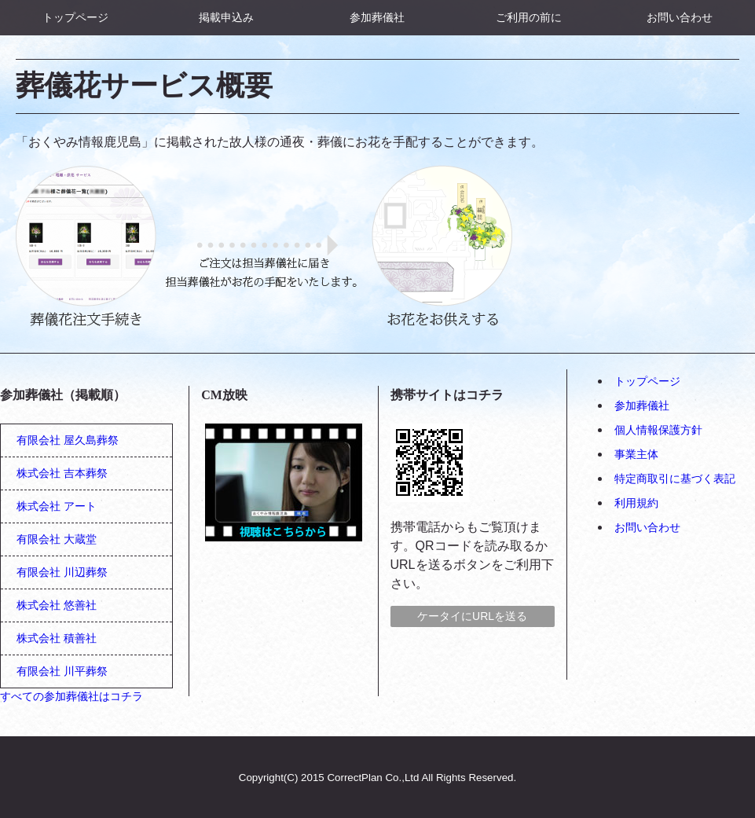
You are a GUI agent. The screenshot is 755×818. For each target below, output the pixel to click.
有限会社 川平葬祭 (62, 671)
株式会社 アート (56, 506)
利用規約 (636, 503)
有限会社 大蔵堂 (56, 539)
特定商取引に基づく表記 (674, 478)
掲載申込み (226, 17)
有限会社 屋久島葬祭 (67, 440)
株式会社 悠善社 (56, 605)
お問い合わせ (680, 17)
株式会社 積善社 (56, 638)
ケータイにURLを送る (472, 616)
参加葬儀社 (377, 17)
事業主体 (636, 454)
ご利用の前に (529, 17)
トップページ (75, 17)
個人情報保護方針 (658, 430)
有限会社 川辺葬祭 (62, 572)
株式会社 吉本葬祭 (62, 473)
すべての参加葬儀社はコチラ (71, 696)
